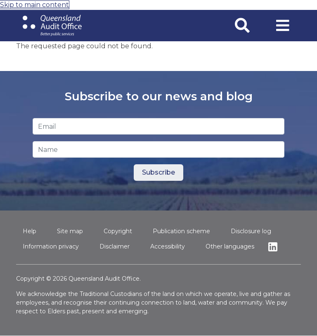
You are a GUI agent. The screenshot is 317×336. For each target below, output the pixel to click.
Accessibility (167, 246)
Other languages (230, 246)
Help (29, 231)
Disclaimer (114, 246)
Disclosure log (251, 231)
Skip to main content (34, 5)
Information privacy (51, 246)
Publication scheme (181, 231)
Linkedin (275, 246)
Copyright (118, 231)
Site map (70, 231)
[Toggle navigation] (283, 25)
